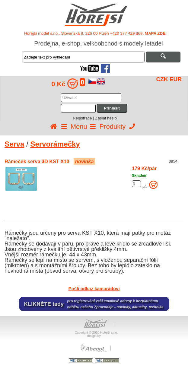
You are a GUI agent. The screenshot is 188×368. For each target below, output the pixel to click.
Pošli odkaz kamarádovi (93, 288)
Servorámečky (55, 144)
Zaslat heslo (105, 118)
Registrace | (84, 118)
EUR (176, 79)
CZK (162, 79)
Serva (14, 144)
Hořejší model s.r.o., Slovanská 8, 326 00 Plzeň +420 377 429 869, (94, 33)
